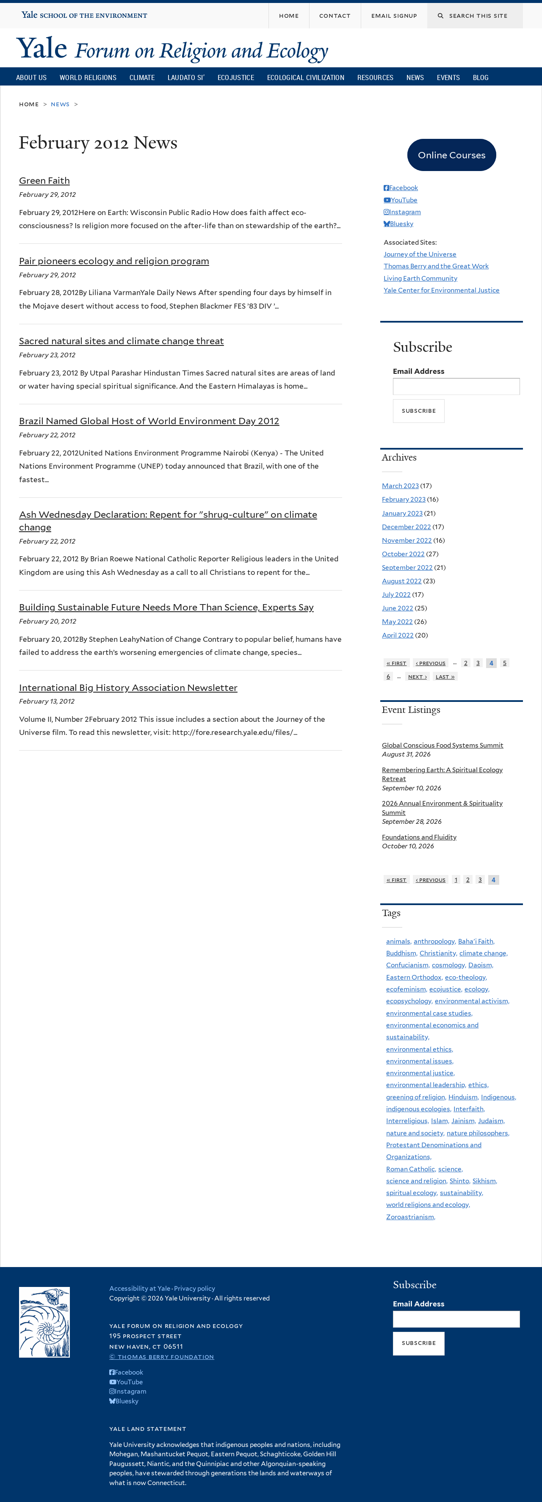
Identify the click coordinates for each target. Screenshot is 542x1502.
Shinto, (460, 1181)
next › (417, 676)
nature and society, (415, 1133)
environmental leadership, (426, 1085)
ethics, (478, 1085)
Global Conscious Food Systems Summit (442, 745)
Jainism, (463, 1121)
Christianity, (438, 953)
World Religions (88, 77)
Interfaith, (469, 1109)
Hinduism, (463, 1097)
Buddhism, (402, 953)
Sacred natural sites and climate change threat (121, 340)
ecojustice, (445, 989)
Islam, (440, 1121)
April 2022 (398, 635)
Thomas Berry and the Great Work (436, 266)
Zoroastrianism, (410, 1217)
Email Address (419, 371)
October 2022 (403, 554)
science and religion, (417, 1181)
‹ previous (431, 662)
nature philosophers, (478, 1133)
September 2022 (407, 567)
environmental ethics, (419, 1049)
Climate (142, 77)
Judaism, (491, 1121)
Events (448, 77)
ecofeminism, (406, 989)
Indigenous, (498, 1097)
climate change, (483, 953)
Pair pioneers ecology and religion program (114, 260)
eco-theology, (466, 977)
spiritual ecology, (412, 1193)
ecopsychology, (409, 1001)
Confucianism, (408, 965)
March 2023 (400, 486)
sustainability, (461, 1193)
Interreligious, (407, 1121)
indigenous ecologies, (418, 1109)
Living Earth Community (420, 278)
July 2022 (396, 595)
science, (450, 1169)
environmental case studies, (429, 1013)
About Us (31, 77)
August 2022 (402, 581)
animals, (399, 941)
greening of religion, (416, 1097)
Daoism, (480, 965)
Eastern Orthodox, (414, 977)
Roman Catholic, (411, 1169)
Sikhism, (485, 1181)
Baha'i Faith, (476, 941)
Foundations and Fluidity (419, 837)
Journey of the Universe (420, 254)
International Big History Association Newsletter (128, 687)
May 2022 (397, 622)
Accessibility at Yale (139, 1288)
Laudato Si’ (186, 77)
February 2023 (404, 499)
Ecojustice (236, 77)
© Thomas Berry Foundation (161, 1357)
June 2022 (397, 608)
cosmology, (449, 965)
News (415, 77)
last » (445, 676)
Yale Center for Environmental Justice (442, 290)
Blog (481, 77)
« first (397, 662)
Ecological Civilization (306, 77)
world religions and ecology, (428, 1205)
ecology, (477, 989)
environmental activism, (472, 1001)
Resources (375, 77)
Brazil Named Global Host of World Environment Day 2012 (149, 420)
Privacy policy (194, 1288)
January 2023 (402, 513)
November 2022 (407, 540)
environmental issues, (420, 1061)
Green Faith (44, 180)
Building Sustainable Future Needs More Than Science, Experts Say (166, 607)
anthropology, (435, 941)
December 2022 (406, 527)
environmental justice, (420, 1073)
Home (29, 104)
